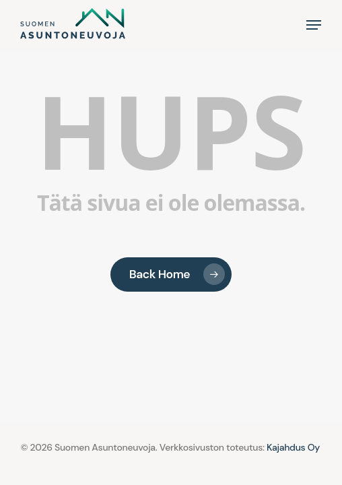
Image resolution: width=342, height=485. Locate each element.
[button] (313, 25)
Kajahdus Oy (293, 447)
